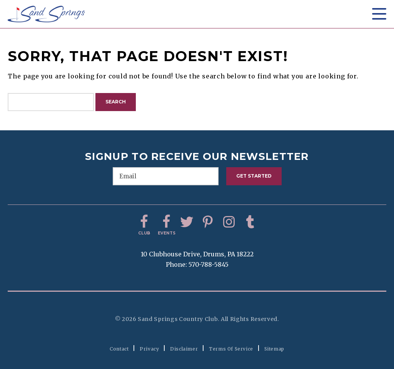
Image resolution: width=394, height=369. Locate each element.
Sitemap (274, 349)
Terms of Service (231, 349)
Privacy (149, 349)
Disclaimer (184, 349)
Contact (119, 349)
